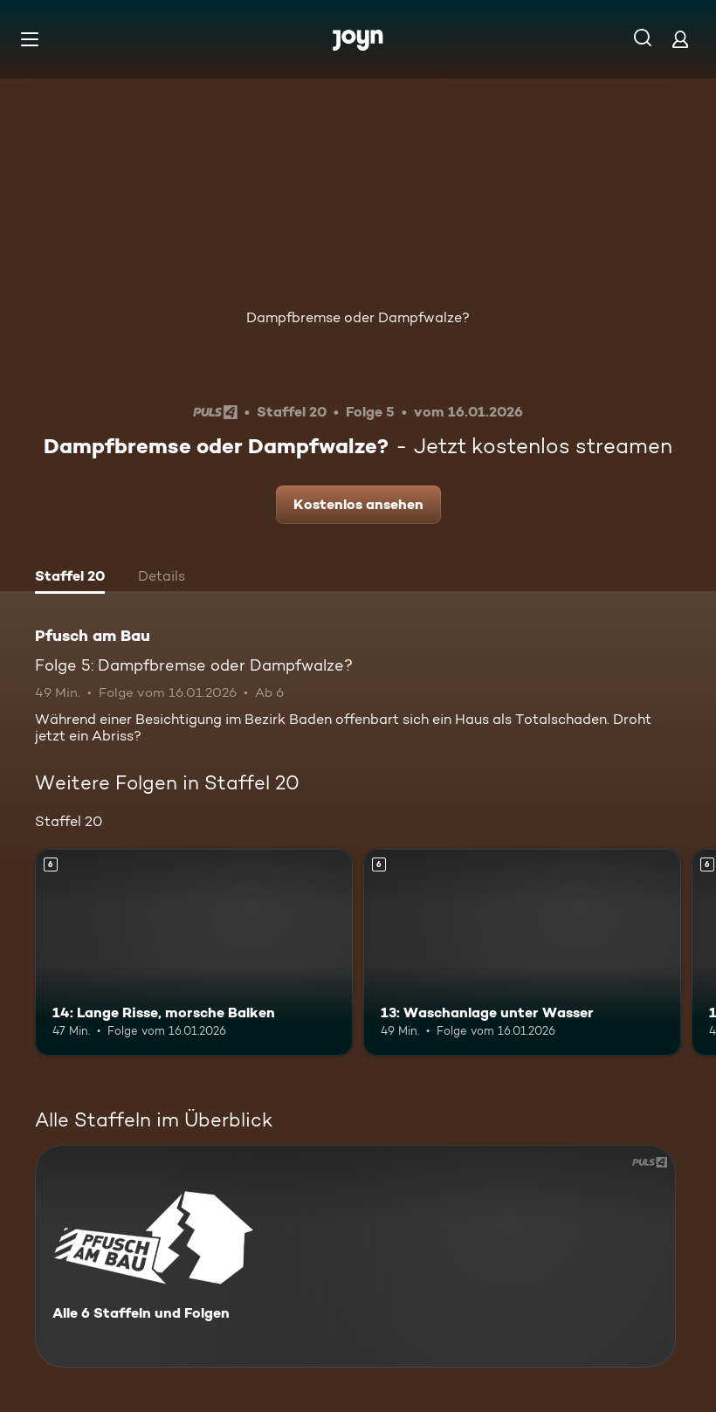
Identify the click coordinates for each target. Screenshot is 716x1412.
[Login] (680, 39)
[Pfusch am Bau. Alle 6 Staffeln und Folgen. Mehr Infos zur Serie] (355, 1256)
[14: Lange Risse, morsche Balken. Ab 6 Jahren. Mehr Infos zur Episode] (194, 952)
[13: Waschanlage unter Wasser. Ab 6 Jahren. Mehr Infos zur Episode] (522, 952)
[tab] (69, 578)
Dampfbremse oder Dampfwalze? (358, 317)
